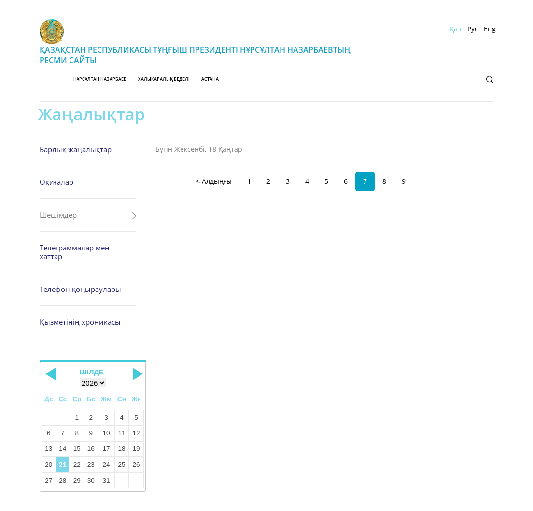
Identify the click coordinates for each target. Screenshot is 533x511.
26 (136, 464)
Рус (472, 29)
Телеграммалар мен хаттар (75, 252)
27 (48, 480)
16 (91, 448)
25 (121, 464)
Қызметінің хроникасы (80, 322)
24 (106, 464)
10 (106, 433)
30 (91, 480)
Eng (490, 29)
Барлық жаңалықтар (76, 149)
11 (121, 433)
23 (91, 464)
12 (136, 433)
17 (106, 448)
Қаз (455, 29)
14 (62, 448)
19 (136, 448)
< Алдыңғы (214, 181)
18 (121, 448)
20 (48, 464)
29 (77, 480)
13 (48, 448)
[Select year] (93, 382)
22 (77, 464)
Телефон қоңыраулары (80, 289)
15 (77, 448)
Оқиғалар (56, 182)
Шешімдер (58, 215)
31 (106, 480)
